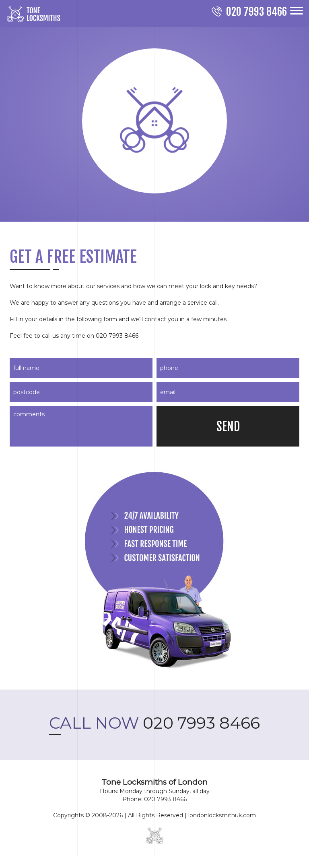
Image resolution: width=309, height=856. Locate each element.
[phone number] (249, 13)
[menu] (296, 11)
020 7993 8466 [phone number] (154, 723)
